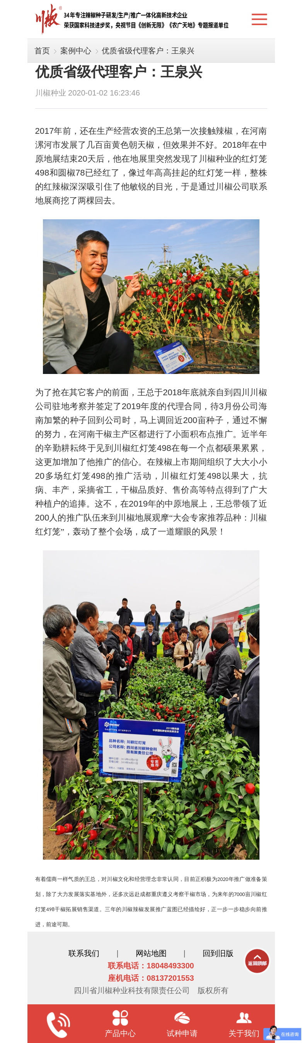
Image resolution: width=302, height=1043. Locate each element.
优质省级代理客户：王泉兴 (148, 50)
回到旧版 (218, 953)
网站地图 (151, 953)
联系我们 (83, 953)
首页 (42, 50)
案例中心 (75, 50)
